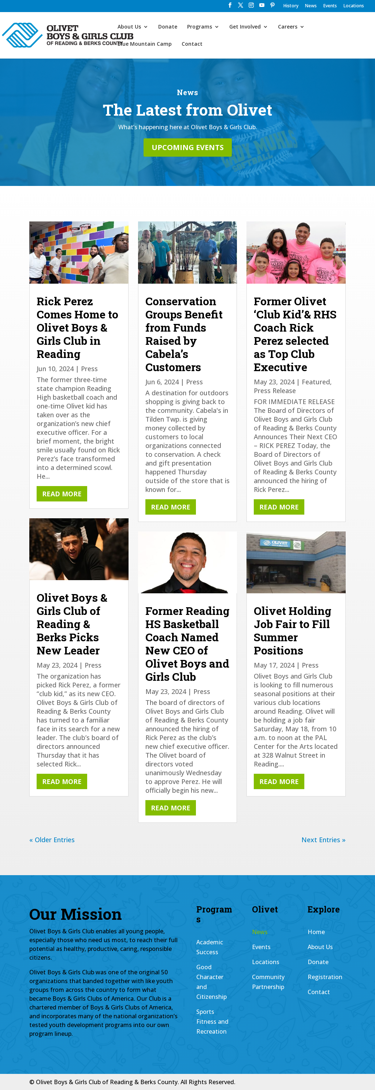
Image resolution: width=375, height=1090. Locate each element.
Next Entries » (323, 839)
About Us (129, 27)
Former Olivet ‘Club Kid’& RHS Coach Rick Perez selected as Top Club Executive (295, 334)
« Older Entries (52, 839)
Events (330, 6)
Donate (167, 27)
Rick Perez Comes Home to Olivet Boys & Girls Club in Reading (77, 327)
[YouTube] (261, 7)
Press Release (275, 390)
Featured (316, 381)
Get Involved (245, 27)
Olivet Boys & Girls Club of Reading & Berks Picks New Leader (72, 623)
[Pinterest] (272, 7)
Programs (199, 27)
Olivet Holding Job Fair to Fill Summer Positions (292, 630)
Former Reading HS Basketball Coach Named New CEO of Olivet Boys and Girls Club (187, 644)
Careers (287, 27)
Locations (354, 6)
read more (62, 493)
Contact (192, 44)
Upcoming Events (188, 147)
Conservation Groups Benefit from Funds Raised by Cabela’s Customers (184, 334)
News (311, 6)
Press (89, 368)
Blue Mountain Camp (145, 44)
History (290, 6)
